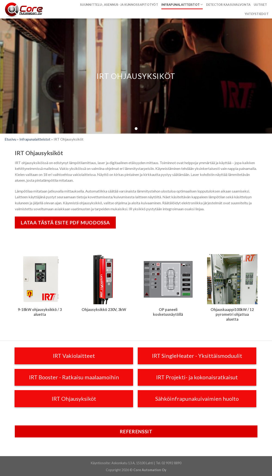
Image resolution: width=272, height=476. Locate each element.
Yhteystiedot (257, 14)
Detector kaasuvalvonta (228, 4)
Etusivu (10, 139)
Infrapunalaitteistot (182, 4)
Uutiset (260, 4)
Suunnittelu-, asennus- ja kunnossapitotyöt (119, 4)
